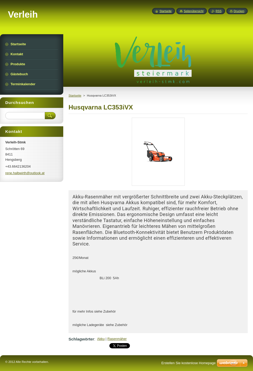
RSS (218, 11)
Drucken (239, 11)
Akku (101, 339)
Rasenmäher (117, 339)
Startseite (75, 95)
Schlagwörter (81, 339)
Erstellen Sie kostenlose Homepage (188, 363)
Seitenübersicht (193, 11)
